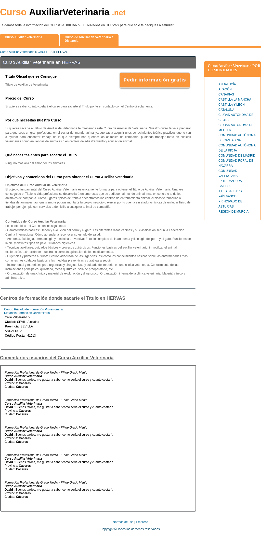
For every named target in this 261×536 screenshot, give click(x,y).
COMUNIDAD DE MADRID (236, 155)
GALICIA (224, 186)
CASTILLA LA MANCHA (234, 99)
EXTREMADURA (230, 181)
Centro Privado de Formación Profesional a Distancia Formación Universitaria (33, 311)
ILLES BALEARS (230, 191)
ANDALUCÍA (227, 84)
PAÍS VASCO (227, 196)
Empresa (142, 522)
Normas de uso (123, 522)
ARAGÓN (225, 89)
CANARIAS (226, 94)
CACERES (45, 52)
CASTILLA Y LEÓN (231, 104)
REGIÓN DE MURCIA (233, 211)
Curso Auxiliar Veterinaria (17, 52)
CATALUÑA (226, 110)
